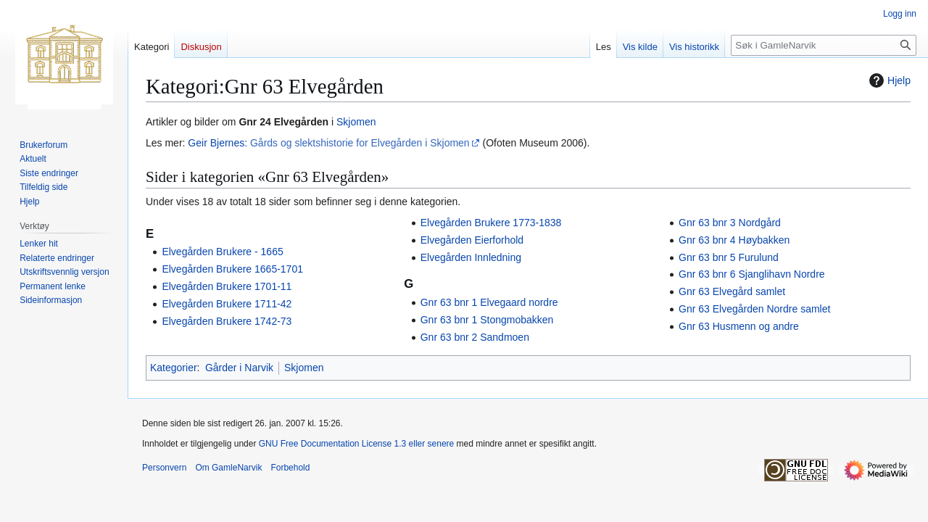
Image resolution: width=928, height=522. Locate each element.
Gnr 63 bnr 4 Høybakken (734, 240)
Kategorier (173, 367)
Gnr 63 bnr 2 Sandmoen (474, 337)
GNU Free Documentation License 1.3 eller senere (356, 444)
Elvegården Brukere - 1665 (222, 251)
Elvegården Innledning (470, 257)
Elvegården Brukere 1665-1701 (232, 269)
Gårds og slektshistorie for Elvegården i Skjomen (360, 143)
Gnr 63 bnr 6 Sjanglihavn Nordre (752, 274)
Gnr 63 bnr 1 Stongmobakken (487, 320)
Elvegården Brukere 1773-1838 (491, 222)
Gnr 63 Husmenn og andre (739, 326)
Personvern (164, 468)
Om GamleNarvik (228, 468)
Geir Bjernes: (217, 143)
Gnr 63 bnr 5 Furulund (729, 257)
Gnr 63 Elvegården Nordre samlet (754, 309)
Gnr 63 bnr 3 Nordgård (730, 222)
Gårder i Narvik (239, 367)
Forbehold (290, 468)
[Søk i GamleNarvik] (823, 45)
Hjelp (888, 80)
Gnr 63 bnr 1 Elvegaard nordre (489, 302)
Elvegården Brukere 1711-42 (226, 304)
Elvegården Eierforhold (471, 240)
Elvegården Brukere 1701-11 (226, 286)
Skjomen (356, 122)
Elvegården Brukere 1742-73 (226, 321)
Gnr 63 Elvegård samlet (732, 291)
